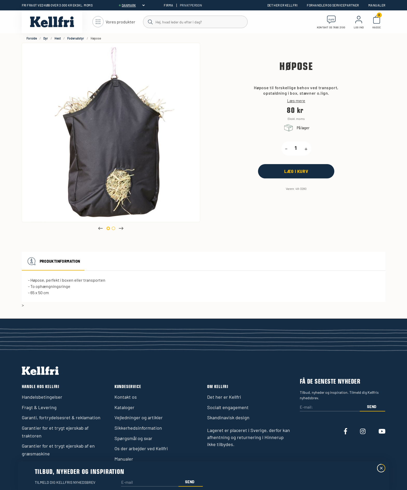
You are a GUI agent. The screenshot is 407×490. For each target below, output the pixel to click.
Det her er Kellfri (282, 5)
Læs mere (296, 101)
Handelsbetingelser (42, 397)
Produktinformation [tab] (53, 261)
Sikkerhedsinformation (138, 428)
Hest (58, 38)
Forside (31, 38)
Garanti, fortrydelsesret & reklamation (61, 417)
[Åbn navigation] (113, 22)
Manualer (376, 5)
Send (372, 406)
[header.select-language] (133, 5)
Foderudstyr (75, 38)
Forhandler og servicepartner (333, 5)
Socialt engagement (228, 407)
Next (121, 228)
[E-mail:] (329, 407)
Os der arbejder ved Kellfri (141, 448)
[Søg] (195, 22)
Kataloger (124, 407)
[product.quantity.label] (295, 148)
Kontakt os (125, 397)
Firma (168, 5)
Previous (100, 228)
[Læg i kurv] (296, 171)
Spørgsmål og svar (133, 438)
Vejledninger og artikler (138, 417)
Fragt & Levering (39, 407)
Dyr (45, 38)
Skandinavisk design (228, 417)
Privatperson (191, 5)
